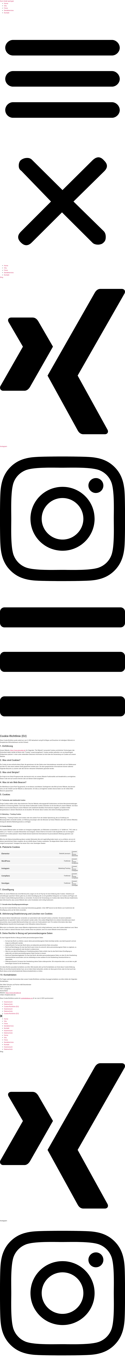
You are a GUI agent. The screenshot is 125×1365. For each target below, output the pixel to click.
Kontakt (6, 13)
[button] (62, 139)
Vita (5, 6)
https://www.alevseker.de (17, 750)
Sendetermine (9, 10)
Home (6, 3)
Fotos (6, 8)
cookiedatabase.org (27, 998)
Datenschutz (8, 1004)
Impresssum (8, 1002)
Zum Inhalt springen (7, 1)
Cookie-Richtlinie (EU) (11, 1006)
